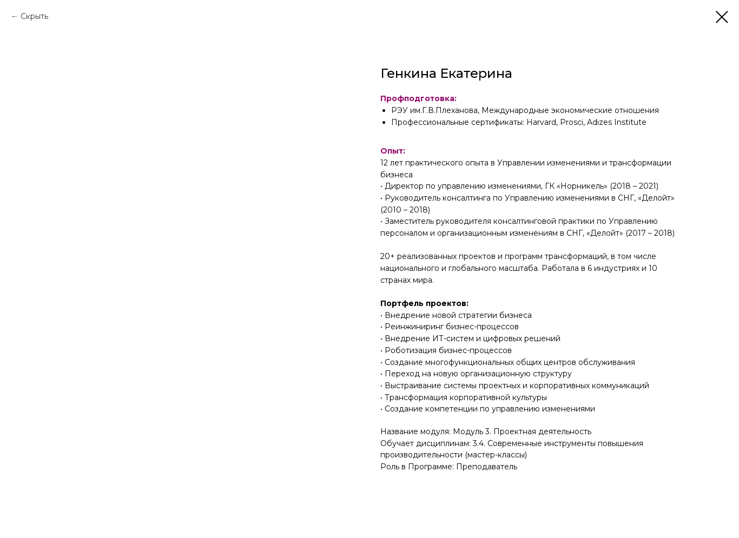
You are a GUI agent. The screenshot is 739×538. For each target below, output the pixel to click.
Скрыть (34, 16)
